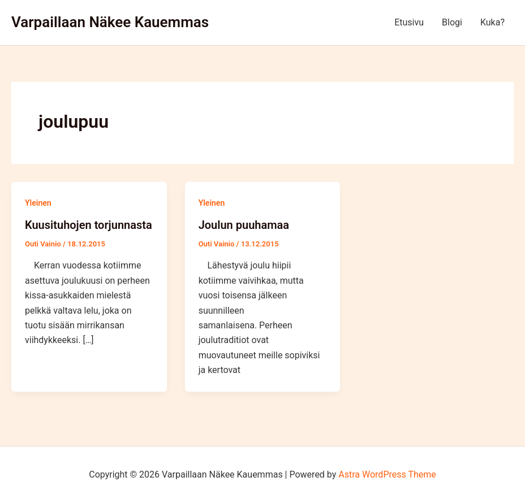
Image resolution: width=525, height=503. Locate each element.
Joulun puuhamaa (244, 225)
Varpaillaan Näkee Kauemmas (110, 22)
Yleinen (38, 202)
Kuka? (492, 22)
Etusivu (409, 22)
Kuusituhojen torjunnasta (88, 225)
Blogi (452, 22)
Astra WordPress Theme (387, 474)
